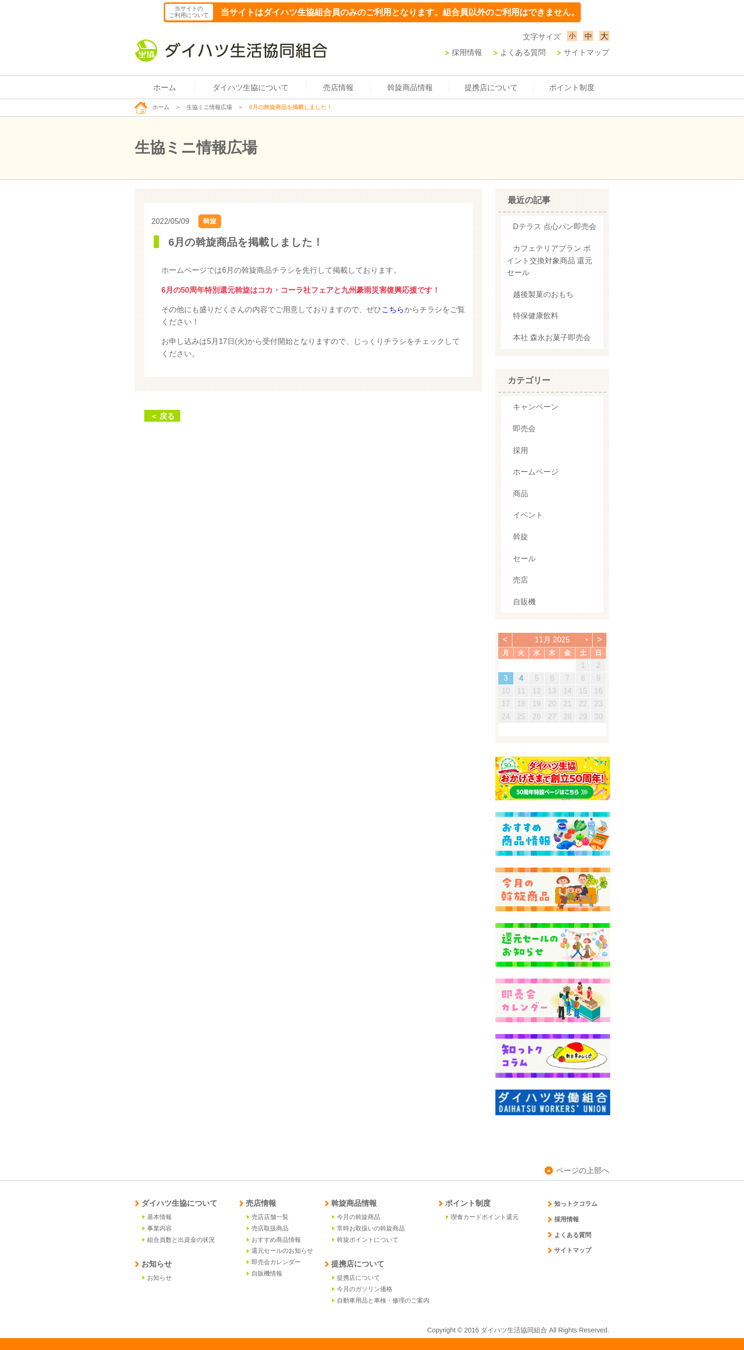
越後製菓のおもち (543, 294)
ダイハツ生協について (250, 87)
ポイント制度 (572, 87)
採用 (520, 450)
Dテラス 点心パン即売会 (554, 226)
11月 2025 (552, 640)
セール (524, 559)
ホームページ (535, 472)
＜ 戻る (162, 416)
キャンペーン (535, 407)
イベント (528, 515)
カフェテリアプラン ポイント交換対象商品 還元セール (549, 260)
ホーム (164, 87)
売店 (520, 580)
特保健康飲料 (535, 316)
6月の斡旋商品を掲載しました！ (245, 242)
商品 (520, 494)
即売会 (524, 429)
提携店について (491, 87)
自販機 (524, 602)
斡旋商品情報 (410, 87)
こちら (392, 309)
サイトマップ (583, 52)
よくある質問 (519, 52)
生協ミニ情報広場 (209, 107)
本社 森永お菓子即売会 (552, 337)
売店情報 (338, 87)
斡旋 (209, 221)
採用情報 (463, 52)
